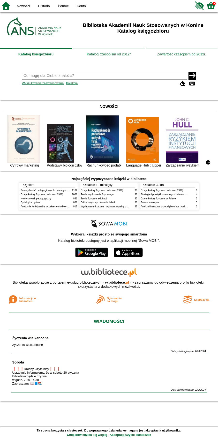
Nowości (23, 6)
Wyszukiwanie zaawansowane (43, 83)
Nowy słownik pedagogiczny (36, 198)
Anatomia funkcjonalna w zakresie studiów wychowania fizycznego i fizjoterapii (63, 206)
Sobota (18, 362)
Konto (81, 6)
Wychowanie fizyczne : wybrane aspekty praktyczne (109, 206)
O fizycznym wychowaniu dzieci (98, 202)
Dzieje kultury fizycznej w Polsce (158, 198)
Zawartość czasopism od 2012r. (181, 54)
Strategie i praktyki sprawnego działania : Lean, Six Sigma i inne (175, 194)
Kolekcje (72, 83)
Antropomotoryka (150, 202)
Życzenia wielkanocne (30, 338)
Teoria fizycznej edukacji (94, 198)
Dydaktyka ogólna (30, 202)
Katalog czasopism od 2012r (109, 54)
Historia (44, 6)
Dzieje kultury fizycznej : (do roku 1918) (42, 194)
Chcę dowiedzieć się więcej (87, 435)
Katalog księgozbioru (36, 54)
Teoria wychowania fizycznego (97, 194)
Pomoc (63, 6)
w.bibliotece (117, 282)
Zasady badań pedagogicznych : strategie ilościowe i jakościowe (55, 190)
